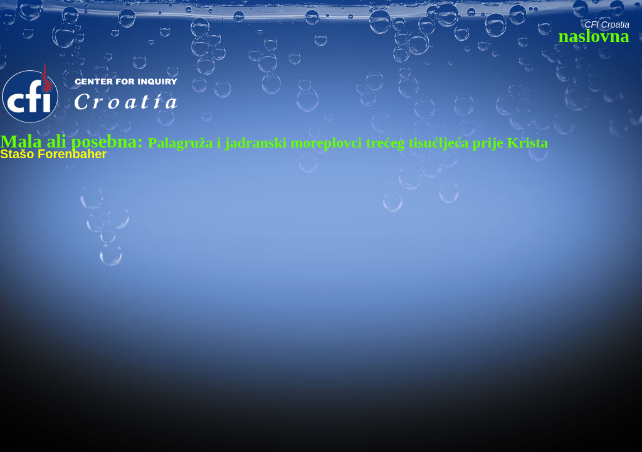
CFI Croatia (606, 24)
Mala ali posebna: (274, 141)
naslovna (594, 35)
